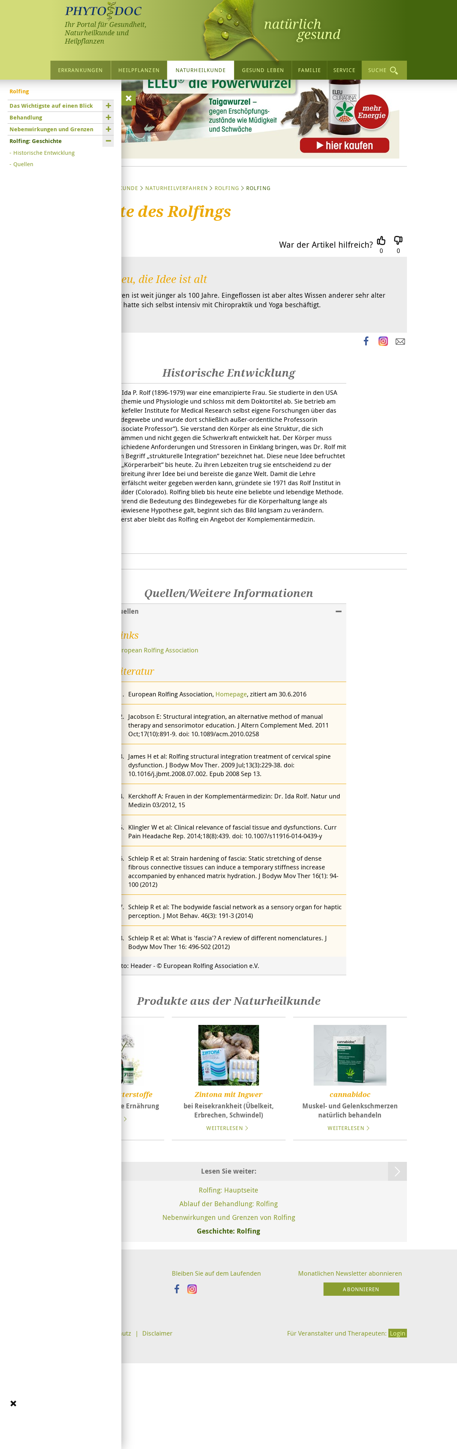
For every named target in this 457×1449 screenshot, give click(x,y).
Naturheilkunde (201, 68)
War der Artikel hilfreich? (326, 311)
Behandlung (25, 116)
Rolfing (227, 254)
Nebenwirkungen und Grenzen (51, 128)
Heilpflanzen (138, 68)
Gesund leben (263, 68)
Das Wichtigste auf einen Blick (51, 104)
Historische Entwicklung (44, 151)
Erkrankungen (80, 68)
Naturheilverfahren (176, 254)
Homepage (239, 789)
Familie (309, 68)
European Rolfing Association (159, 745)
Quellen (23, 162)
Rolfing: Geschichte (35, 139)
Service (344, 68)
